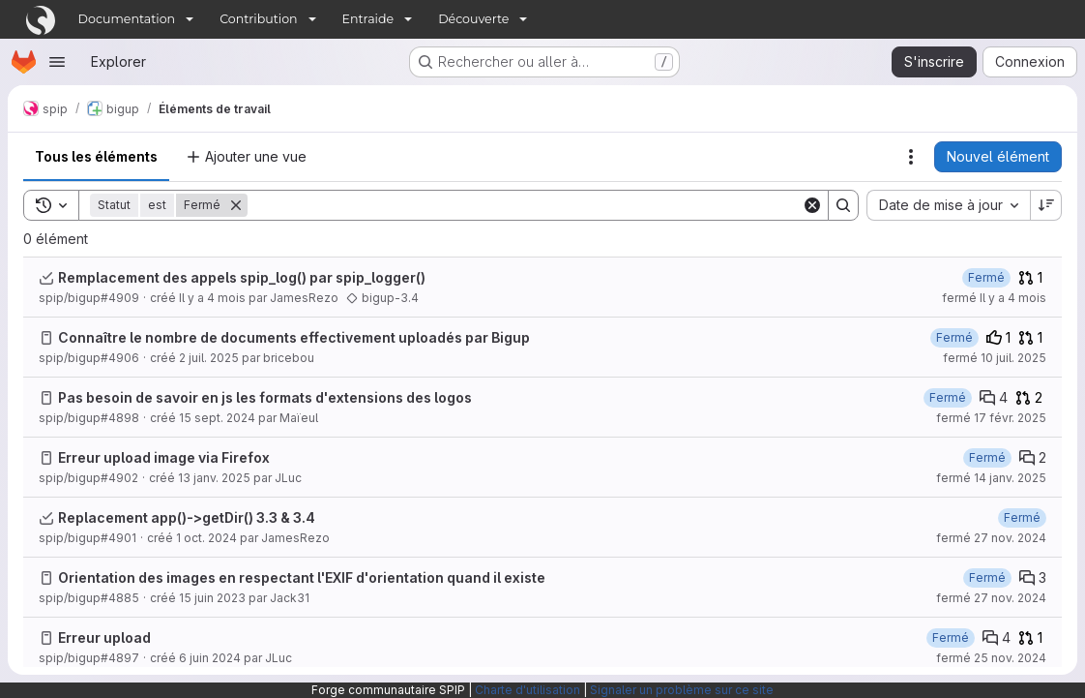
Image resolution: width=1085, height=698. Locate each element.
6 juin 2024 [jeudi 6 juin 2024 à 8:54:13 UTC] (210, 658)
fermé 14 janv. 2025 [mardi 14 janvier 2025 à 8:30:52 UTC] (991, 477)
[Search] (524, 205)
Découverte (473, 19)
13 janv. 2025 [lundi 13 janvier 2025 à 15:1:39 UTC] (214, 477)
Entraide (368, 19)
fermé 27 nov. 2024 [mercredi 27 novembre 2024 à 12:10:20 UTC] (991, 598)
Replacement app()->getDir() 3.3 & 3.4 (186, 517)
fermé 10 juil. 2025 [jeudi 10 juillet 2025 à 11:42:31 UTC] (994, 357)
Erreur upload (104, 637)
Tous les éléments (96, 156)
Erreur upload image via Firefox (164, 457)
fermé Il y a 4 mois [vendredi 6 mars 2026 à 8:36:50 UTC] (994, 297)
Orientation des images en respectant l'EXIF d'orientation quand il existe (301, 577)
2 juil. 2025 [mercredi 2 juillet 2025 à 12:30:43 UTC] (209, 357)
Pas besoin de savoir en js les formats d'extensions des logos (265, 397)
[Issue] (46, 338)
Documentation (127, 19)
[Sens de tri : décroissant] (1046, 205)
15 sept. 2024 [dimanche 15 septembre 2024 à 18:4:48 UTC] (217, 417)
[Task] (46, 278)
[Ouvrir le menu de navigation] (57, 61)
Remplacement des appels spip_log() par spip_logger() (241, 277)
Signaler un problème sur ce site (682, 690)
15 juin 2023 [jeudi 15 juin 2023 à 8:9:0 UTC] (212, 598)
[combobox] (948, 205)
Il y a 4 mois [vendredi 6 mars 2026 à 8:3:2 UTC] (212, 297)
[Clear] (812, 205)
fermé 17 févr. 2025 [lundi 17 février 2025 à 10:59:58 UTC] (991, 417)
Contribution (258, 19)
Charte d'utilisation (527, 690)
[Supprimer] (236, 205)
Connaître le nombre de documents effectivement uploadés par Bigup (294, 337)
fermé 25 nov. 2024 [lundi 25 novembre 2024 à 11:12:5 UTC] (991, 658)
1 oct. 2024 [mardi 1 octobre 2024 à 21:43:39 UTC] (206, 538)
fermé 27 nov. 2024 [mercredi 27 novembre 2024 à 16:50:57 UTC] (991, 538)
